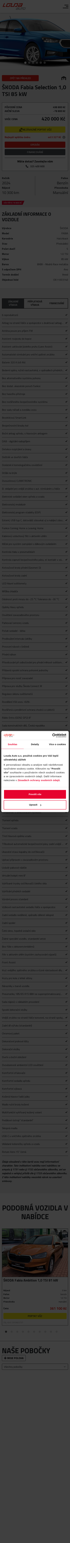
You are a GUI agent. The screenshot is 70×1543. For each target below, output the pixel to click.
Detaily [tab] (35, 744)
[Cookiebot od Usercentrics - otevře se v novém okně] (52, 735)
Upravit (35, 804)
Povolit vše (35, 794)
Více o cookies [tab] (57, 744)
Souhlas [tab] (12, 744)
